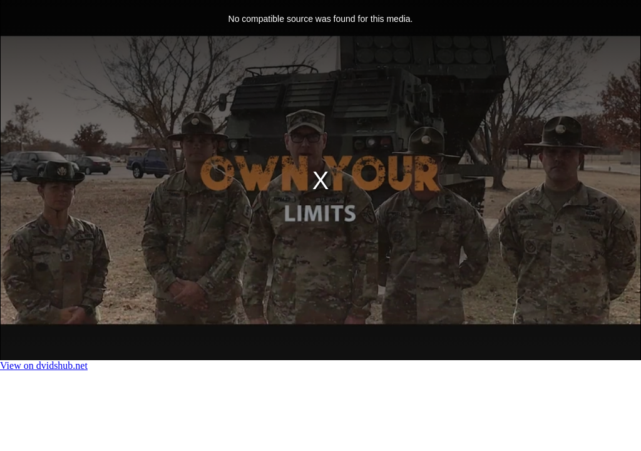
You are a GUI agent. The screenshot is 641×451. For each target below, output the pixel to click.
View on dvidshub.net (44, 365)
